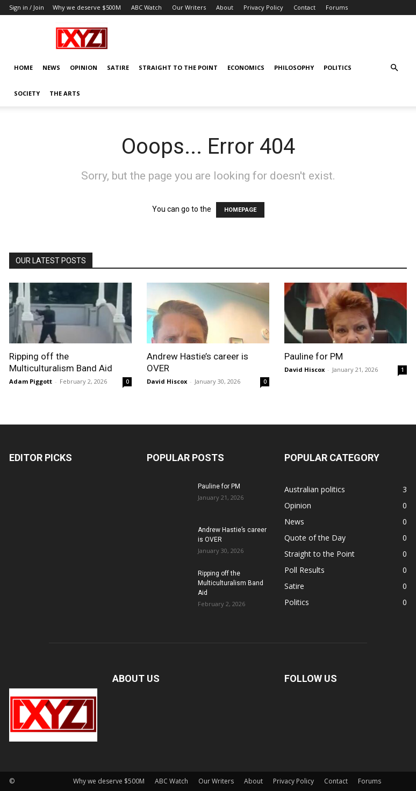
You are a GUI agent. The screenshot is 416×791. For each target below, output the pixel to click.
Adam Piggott (30, 381)
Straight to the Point (178, 67)
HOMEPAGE (240, 209)
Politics (338, 67)
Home (23, 67)
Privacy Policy (263, 7)
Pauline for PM (313, 356)
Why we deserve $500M (87, 7)
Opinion (83, 67)
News (51, 67)
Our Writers (189, 7)
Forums (337, 7)
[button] (394, 68)
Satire (118, 67)
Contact (304, 7)
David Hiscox (167, 381)
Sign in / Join (26, 7)
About (224, 7)
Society (27, 93)
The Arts (64, 93)
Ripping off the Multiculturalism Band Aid (230, 583)
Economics (245, 67)
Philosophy (294, 67)
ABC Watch (146, 7)
